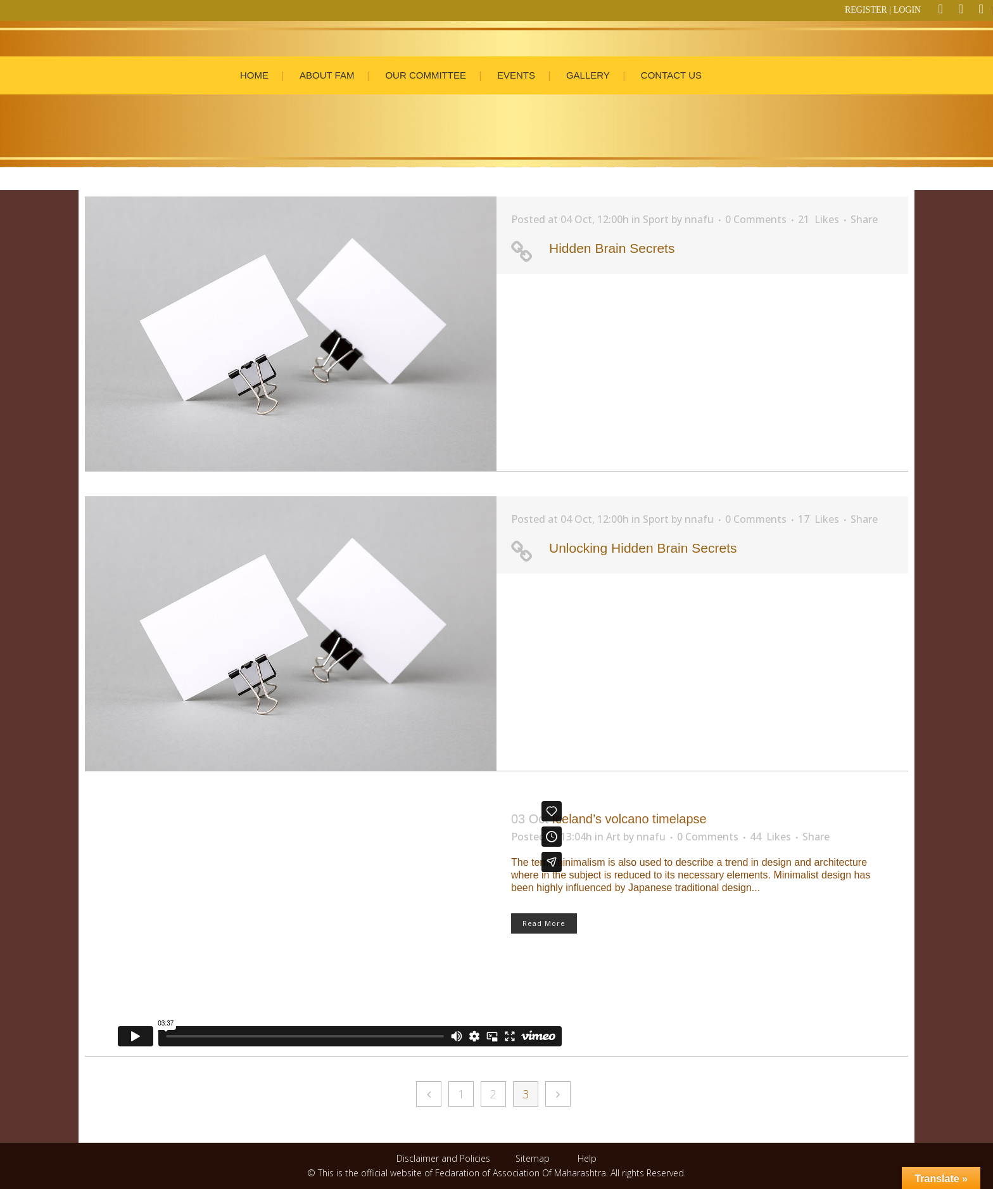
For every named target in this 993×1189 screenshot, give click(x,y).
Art (613, 837)
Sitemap (532, 1158)
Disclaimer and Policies (444, 1158)
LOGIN (907, 10)
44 (770, 836)
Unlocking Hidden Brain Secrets (643, 548)
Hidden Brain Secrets (611, 248)
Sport (656, 219)
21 (818, 219)
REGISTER (866, 10)
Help (587, 1158)
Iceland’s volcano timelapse (629, 819)
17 (818, 519)
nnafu (699, 219)
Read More (544, 923)
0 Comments (756, 219)
